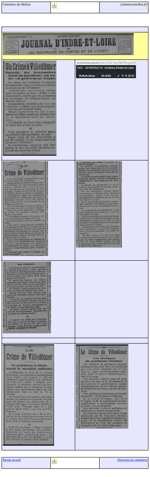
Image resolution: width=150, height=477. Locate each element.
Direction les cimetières (132, 460)
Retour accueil (12, 460)
